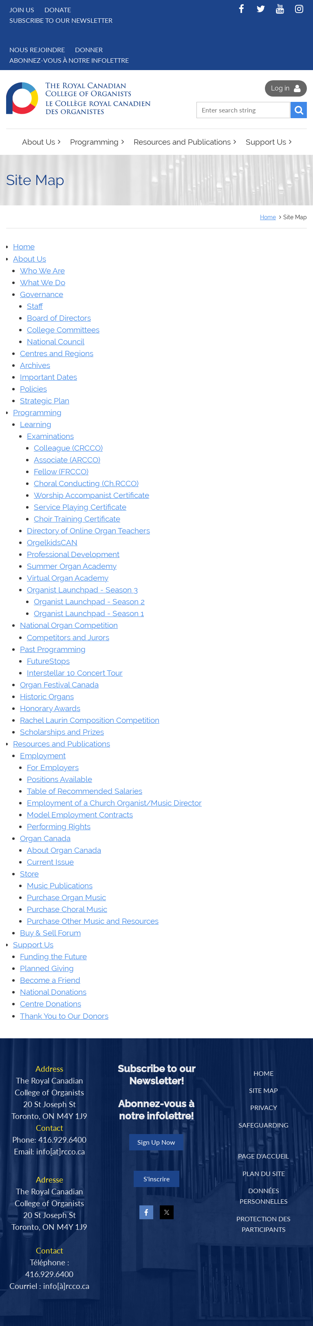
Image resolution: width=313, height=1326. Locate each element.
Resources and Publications (61, 744)
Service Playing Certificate (80, 507)
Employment (43, 755)
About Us (29, 259)
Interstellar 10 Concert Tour (75, 673)
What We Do (42, 282)
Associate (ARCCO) (67, 460)
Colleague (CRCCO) (68, 448)
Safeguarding (263, 1125)
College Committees (63, 330)
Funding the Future (53, 956)
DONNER (89, 49)
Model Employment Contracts (80, 814)
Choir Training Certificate (77, 519)
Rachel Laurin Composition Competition (89, 720)
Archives (35, 365)
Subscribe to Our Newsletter (60, 20)
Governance (41, 294)
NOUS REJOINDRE (37, 49)
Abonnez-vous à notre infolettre (69, 60)
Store (29, 874)
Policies (33, 389)
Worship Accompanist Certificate (91, 495)
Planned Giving (47, 968)
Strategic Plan (44, 400)
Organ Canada (45, 838)
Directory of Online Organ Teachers (88, 530)
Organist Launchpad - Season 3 (82, 590)
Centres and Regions (56, 353)
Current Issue (50, 862)
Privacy (263, 1107)
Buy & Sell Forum (50, 933)
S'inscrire (156, 1179)
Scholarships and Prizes (62, 732)
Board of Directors (59, 318)
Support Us (33, 944)
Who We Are (42, 270)
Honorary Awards (50, 708)
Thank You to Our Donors (64, 1016)
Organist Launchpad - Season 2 (89, 601)
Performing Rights (58, 826)
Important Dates (48, 377)
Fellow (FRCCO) (61, 471)
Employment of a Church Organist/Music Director (114, 803)
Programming (37, 412)
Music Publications (60, 885)
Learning (35, 424)
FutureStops (48, 661)
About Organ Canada (64, 850)
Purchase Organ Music (66, 897)
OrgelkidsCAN (52, 542)
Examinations (50, 436)
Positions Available (59, 779)
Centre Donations (50, 1004)
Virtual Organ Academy (67, 578)
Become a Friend (50, 980)
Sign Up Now (156, 1142)
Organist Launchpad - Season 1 (89, 613)
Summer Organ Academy (72, 566)
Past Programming (53, 649)
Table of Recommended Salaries (84, 791)
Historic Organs (47, 696)
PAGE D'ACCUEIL (263, 1156)
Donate (57, 9)
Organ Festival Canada (59, 684)
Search (299, 110)
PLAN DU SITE (263, 1173)
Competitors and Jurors (68, 637)
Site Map (263, 1090)
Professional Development (73, 554)
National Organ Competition (69, 625)
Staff (35, 306)
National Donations (53, 992)
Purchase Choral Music (67, 909)
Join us (21, 9)
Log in (280, 88)
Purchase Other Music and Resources (93, 921)
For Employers (53, 767)
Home (268, 217)
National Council (55, 341)
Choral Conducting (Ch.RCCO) (86, 483)
